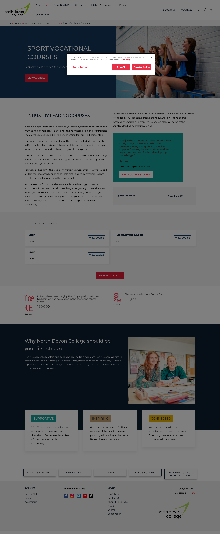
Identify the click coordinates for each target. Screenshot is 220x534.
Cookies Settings (80, 67)
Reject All (121, 67)
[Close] (152, 57)
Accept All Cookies (142, 67)
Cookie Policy (125, 60)
